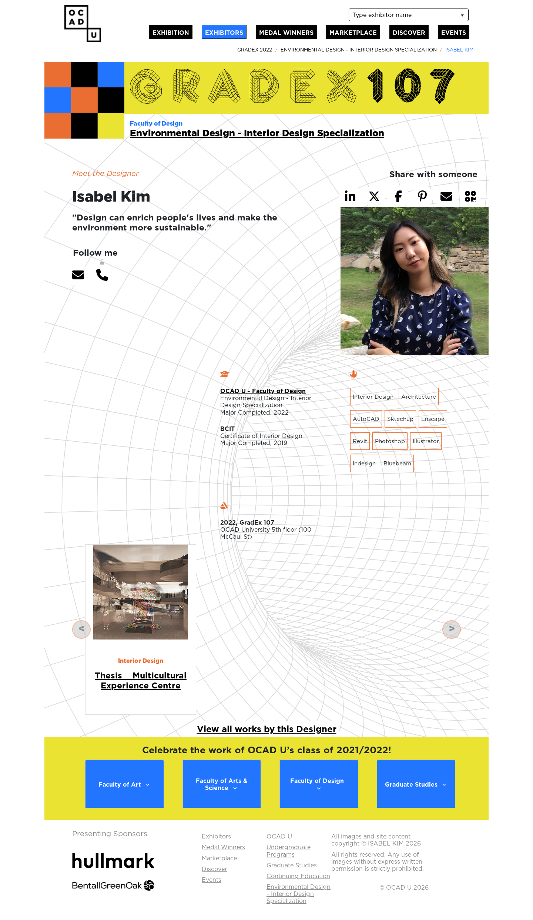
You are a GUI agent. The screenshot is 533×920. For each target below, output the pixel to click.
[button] (78, 275)
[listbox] (409, 15)
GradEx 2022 (254, 49)
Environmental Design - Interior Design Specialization (359, 49)
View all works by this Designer (266, 729)
